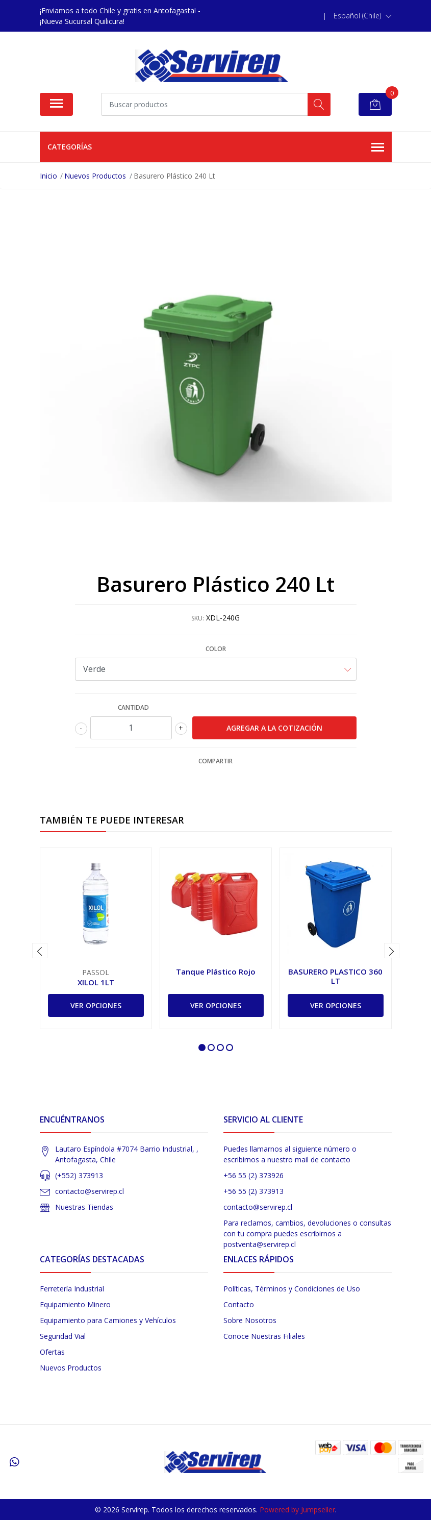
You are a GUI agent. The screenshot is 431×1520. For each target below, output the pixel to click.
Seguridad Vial (63, 1336)
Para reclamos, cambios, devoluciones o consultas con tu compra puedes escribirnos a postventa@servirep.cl (307, 1233)
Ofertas (52, 1352)
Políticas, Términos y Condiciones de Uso (291, 1288)
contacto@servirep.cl (89, 1191)
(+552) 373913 (79, 1175)
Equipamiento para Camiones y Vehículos (108, 1320)
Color (216, 648)
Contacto (238, 1304)
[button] (363, 16)
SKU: (197, 618)
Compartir (215, 761)
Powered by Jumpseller (297, 1509)
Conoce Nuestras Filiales (264, 1336)
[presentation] (39, 950)
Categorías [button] (215, 147)
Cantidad (133, 707)
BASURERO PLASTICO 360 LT (335, 976)
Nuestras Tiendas (84, 1207)
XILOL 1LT (96, 982)
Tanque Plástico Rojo (216, 971)
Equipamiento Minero (75, 1304)
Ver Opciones (95, 1005)
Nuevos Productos (71, 1368)
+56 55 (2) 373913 (253, 1191)
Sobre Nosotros (249, 1320)
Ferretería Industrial (72, 1288)
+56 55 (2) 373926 (253, 1175)
